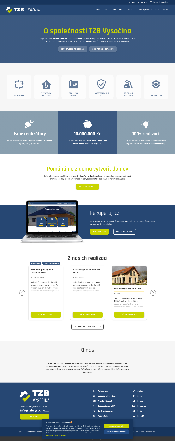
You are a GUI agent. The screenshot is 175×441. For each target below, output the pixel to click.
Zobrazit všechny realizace (87, 326)
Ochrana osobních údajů (136, 432)
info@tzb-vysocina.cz (159, 2)
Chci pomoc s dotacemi (103, 49)
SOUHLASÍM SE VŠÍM (116, 426)
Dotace (122, 9)
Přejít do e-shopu (124, 232)
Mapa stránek (150, 432)
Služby (106, 9)
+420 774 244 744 (137, 2)
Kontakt (166, 9)
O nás (158, 9)
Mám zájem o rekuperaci (72, 49)
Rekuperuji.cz (99, 232)
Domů (98, 9)
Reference (131, 9)
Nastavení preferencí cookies (56, 435)
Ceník (114, 9)
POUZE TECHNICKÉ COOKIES (116, 432)
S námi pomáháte (145, 9)
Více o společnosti (87, 186)
